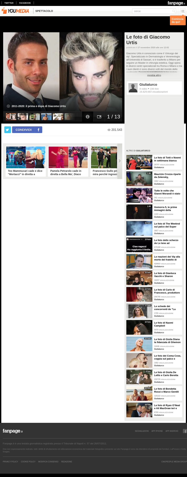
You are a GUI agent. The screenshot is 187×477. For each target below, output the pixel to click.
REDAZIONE (66, 462)
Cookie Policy (28, 462)
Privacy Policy (10, 462)
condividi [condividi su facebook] (24, 129)
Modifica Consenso (48, 462)
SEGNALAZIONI (142, 431)
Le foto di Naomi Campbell (163, 324)
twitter (9, 3)
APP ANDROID (172, 431)
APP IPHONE (157, 431)
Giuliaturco (148, 84)
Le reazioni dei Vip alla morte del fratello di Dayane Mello (167, 258)
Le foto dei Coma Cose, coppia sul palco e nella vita (167, 357)
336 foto (154, 88)
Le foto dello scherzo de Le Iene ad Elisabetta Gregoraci (166, 242)
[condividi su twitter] (7, 129)
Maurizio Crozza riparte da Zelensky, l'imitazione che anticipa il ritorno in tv (167, 176)
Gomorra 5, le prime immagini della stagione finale (165, 209)
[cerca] (154, 11)
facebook (25, 3)
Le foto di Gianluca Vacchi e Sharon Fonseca (165, 275)
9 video (143, 88)
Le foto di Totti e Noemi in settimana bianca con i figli (167, 159)
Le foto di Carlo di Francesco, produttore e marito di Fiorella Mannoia (167, 291)
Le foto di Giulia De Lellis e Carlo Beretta (166, 374)
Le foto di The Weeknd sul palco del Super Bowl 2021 (167, 225)
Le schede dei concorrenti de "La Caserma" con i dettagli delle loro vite (167, 308)
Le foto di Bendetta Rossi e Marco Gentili (166, 390)
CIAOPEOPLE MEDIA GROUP (174, 462)
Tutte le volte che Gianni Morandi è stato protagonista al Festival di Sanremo (167, 192)
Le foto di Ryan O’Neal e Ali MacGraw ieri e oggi (167, 407)
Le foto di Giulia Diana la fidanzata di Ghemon (167, 341)
